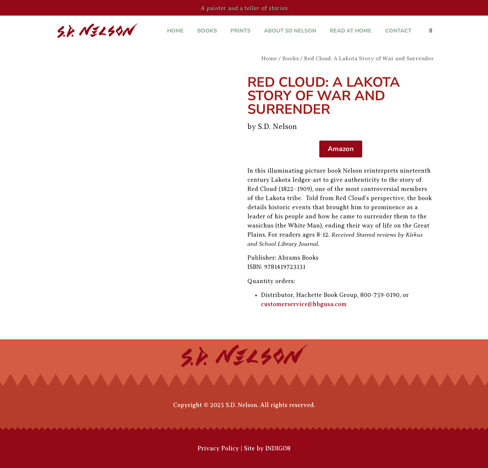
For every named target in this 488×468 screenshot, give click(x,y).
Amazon (341, 148)
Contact (398, 31)
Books (207, 31)
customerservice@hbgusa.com (304, 304)
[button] (430, 31)
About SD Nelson (290, 31)
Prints (240, 31)
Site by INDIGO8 (267, 448)
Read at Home (350, 31)
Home (175, 31)
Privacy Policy (218, 448)
